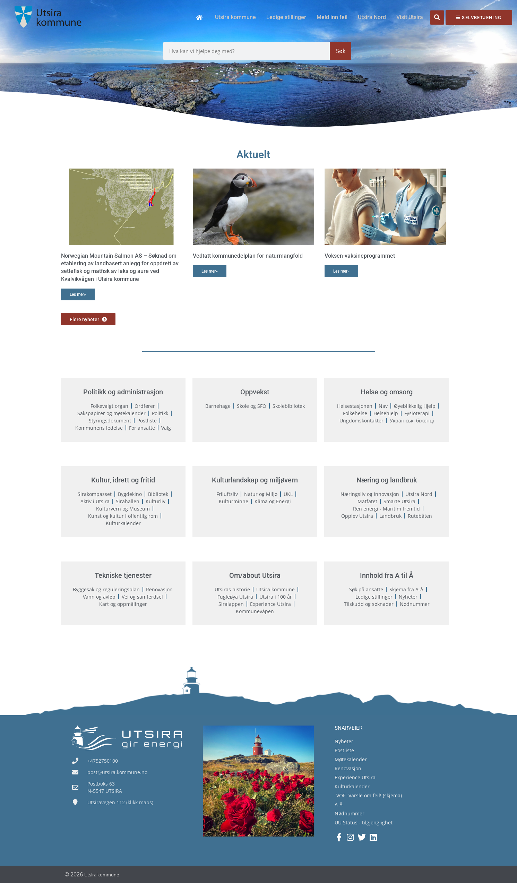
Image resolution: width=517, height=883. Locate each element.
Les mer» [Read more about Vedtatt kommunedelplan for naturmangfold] (209, 271)
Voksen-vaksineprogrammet (360, 255)
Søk (340, 51)
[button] (437, 17)
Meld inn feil (332, 17)
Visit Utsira (409, 17)
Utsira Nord (372, 17)
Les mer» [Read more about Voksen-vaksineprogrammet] (341, 271)
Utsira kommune (235, 17)
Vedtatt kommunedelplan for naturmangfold (248, 255)
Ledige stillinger (286, 17)
